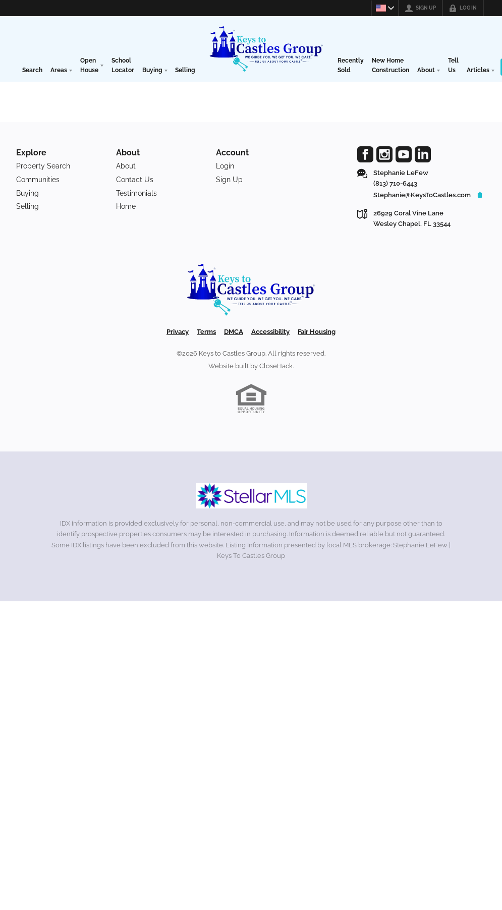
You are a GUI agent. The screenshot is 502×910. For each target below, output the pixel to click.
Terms (206, 331)
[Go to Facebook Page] (365, 154)
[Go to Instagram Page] (384, 154)
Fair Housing (317, 331)
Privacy (177, 331)
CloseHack (276, 366)
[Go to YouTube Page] (404, 154)
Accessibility (270, 331)
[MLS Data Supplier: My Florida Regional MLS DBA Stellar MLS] (251, 496)
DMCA (233, 331)
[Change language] (383, 8)
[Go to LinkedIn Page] (423, 154)
